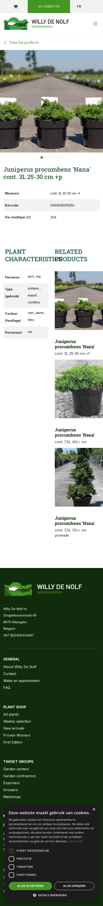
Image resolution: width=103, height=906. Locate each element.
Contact (9, 674)
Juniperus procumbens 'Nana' (75, 343)
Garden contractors (19, 776)
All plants (11, 714)
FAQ (6, 687)
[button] (5, 101)
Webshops (12, 797)
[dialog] (51, 853)
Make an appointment (21, 680)
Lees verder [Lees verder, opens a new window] (75, 841)
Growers (10, 790)
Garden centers (16, 769)
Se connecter (49, 6)
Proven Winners (16, 735)
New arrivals (13, 728)
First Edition (12, 742)
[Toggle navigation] (95, 23)
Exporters (11, 783)
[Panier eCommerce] (15, 6)
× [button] (93, 809)
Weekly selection (17, 721)
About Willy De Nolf (19, 667)
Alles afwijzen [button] (74, 886)
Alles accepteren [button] (30, 886)
